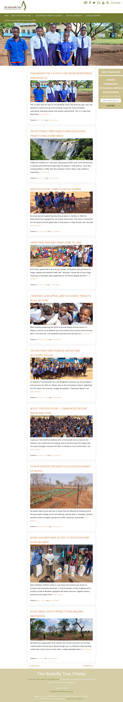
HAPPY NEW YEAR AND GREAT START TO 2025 (55, 242)
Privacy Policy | (71, 699)
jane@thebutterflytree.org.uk (61, 691)
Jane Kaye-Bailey (53, 120)
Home (6, 16)
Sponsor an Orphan (110, 88)
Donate (116, 3)
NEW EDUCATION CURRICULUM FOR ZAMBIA (55, 189)
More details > (44, 114)
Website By (79, 699)
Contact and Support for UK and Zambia (20, 20)
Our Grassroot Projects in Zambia (49, 15)
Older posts (34, 666)
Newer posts (89, 666)
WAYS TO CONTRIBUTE (75, 15)
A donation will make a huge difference (43, 679)
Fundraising (111, 84)
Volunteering (111, 92)
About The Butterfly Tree (22, 15)
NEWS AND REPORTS (93, 16)
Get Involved (110, 72)
